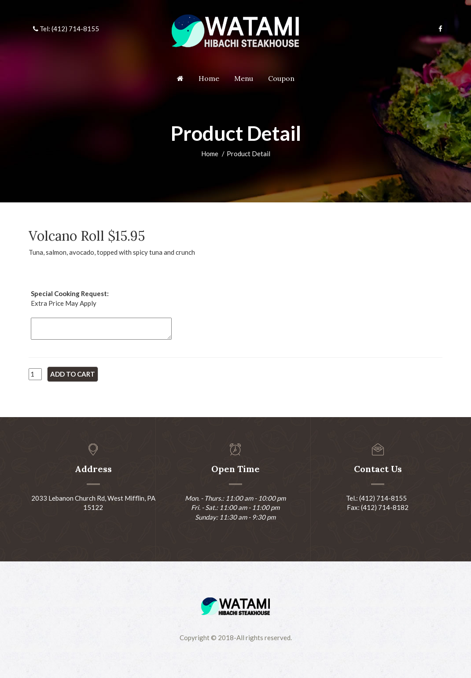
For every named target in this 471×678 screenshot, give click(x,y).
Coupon (281, 78)
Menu (243, 78)
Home (209, 78)
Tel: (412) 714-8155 (66, 29)
